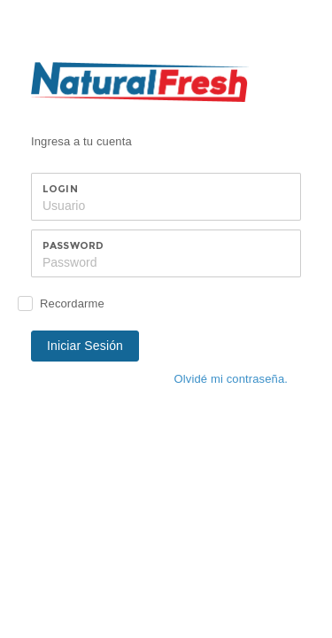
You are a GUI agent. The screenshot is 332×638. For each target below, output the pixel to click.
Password (73, 245)
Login (60, 189)
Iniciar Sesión (85, 345)
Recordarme (72, 303)
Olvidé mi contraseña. (231, 378)
